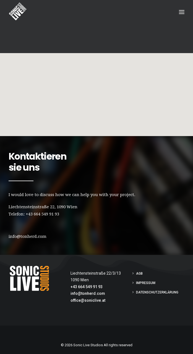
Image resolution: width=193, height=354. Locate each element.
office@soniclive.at (88, 300)
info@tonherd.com (88, 293)
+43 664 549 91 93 (42, 213)
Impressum (145, 282)
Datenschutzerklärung (157, 292)
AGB (139, 273)
